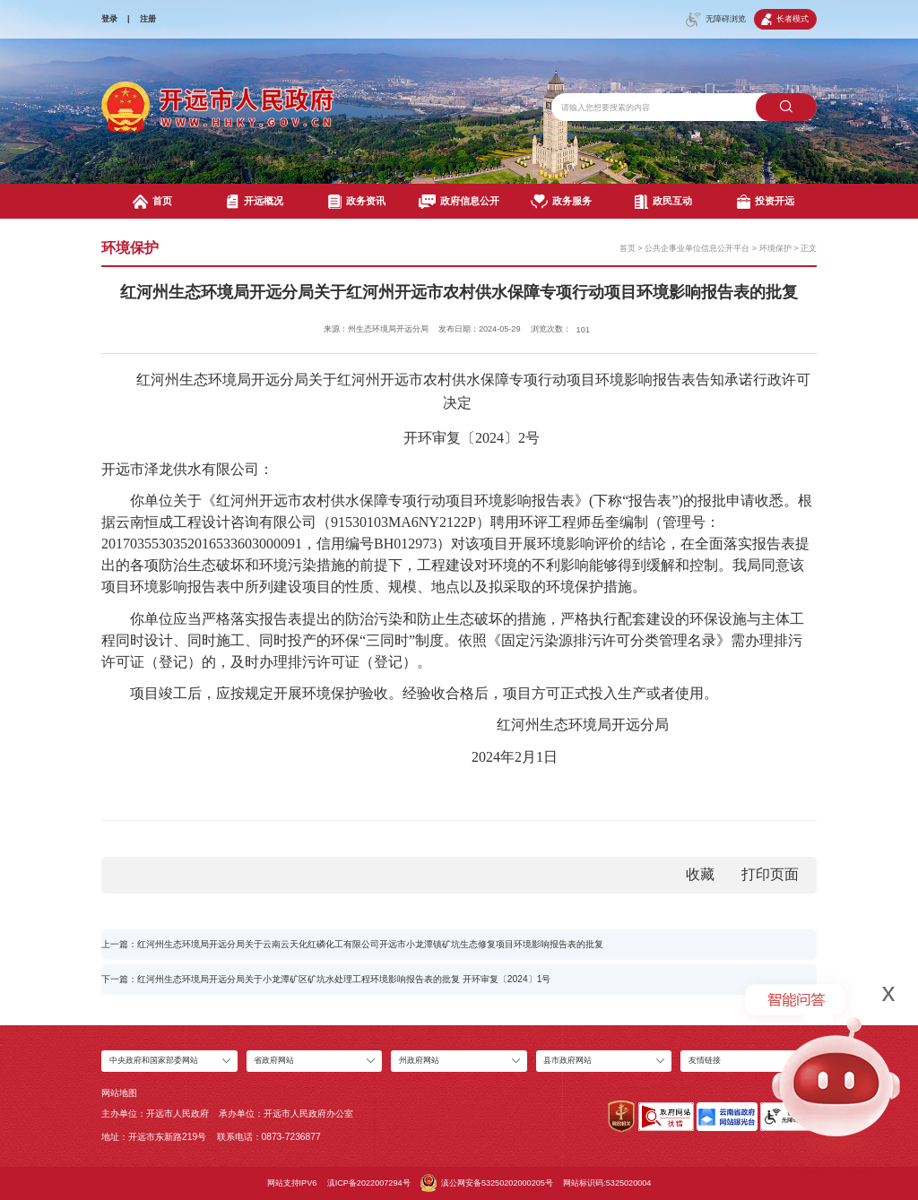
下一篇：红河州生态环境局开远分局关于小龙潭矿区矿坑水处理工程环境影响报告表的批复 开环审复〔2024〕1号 (325, 979)
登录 (109, 18)
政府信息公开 (458, 201)
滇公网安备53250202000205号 (486, 1183)
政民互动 (664, 201)
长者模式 (785, 19)
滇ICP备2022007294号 (369, 1182)
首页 (152, 201)
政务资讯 (357, 201)
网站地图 (119, 1093)
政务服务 (561, 201)
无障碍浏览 (716, 20)
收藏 (700, 874)
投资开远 (766, 201)
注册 (148, 18)
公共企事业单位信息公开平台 (697, 248)
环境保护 (775, 248)
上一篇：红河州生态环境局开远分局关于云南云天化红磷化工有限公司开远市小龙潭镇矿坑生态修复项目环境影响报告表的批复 (352, 944)
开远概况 (255, 201)
